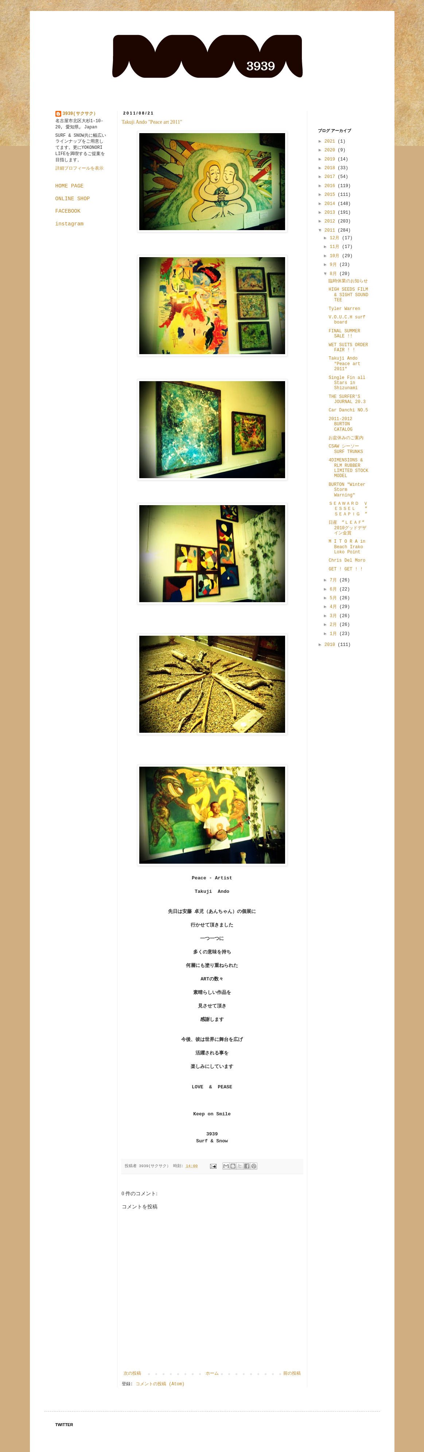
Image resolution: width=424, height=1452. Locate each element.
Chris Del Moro (346, 560)
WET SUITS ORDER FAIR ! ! (348, 347)
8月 (334, 273)
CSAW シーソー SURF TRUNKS (345, 449)
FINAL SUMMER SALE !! (344, 334)
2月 (334, 624)
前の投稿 (292, 1373)
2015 (331, 194)
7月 (334, 580)
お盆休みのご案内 (345, 438)
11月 (336, 246)
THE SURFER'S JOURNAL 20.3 (346, 399)
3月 (334, 616)
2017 (331, 176)
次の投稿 (132, 1373)
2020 (331, 150)
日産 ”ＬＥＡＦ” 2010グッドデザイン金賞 (348, 528)
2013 (331, 212)
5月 (334, 598)
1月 (334, 633)
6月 (334, 589)
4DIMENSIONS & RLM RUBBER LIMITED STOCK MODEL (348, 468)
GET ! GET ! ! (345, 569)
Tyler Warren (344, 308)
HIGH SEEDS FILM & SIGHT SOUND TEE (348, 295)
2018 (331, 168)
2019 (331, 159)
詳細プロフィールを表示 (79, 168)
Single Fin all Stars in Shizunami (346, 383)
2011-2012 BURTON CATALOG (340, 424)
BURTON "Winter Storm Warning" (346, 490)
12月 (336, 238)
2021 (331, 141)
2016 (331, 186)
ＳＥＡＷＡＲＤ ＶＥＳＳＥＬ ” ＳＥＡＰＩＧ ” (350, 509)
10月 (336, 256)
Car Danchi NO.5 (348, 410)
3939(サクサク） (80, 113)
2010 (331, 644)
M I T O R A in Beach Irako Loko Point (346, 547)
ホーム (212, 1373)
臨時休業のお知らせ (348, 281)
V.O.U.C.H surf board (346, 320)
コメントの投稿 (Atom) (160, 1384)
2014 (331, 203)
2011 (331, 230)
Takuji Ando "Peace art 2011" (152, 122)
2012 (331, 221)
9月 (334, 264)
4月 (334, 606)
